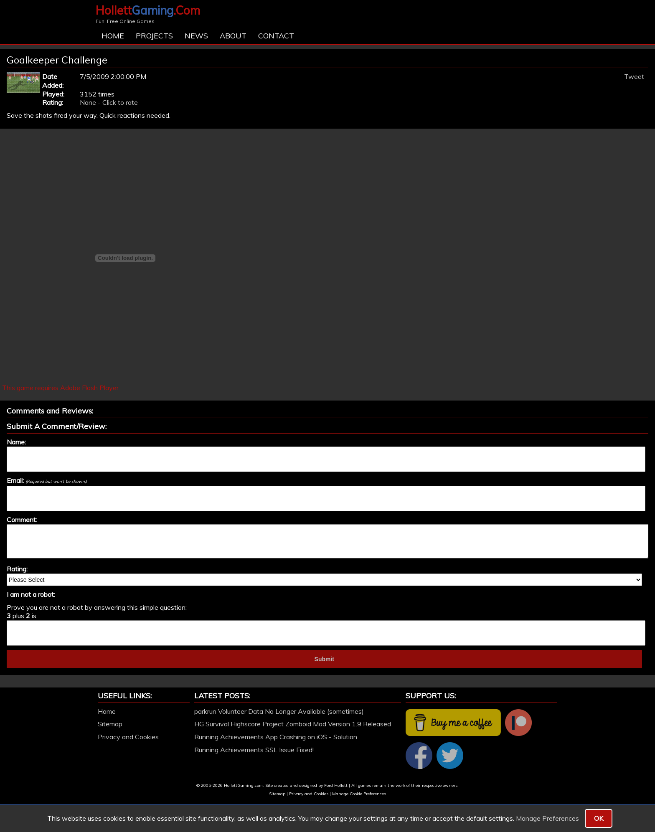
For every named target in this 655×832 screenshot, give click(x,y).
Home (113, 36)
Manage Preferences (547, 818)
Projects (154, 36)
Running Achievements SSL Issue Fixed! (254, 750)
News (196, 36)
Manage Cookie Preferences (359, 793)
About (233, 36)
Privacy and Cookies (128, 737)
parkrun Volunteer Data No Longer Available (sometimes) (279, 711)
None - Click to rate (109, 102)
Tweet (634, 76)
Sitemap (110, 724)
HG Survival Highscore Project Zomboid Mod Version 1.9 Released (292, 724)
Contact (276, 36)
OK (598, 818)
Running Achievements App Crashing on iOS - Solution (275, 737)
